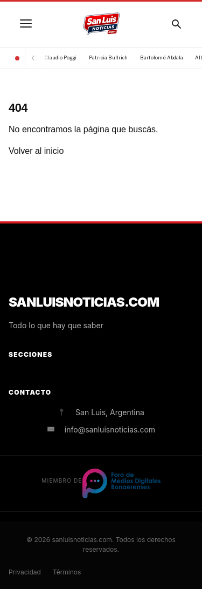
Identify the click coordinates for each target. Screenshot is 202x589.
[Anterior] (32, 58)
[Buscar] (176, 24)
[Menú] (26, 24)
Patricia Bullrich (108, 57)
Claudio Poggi (60, 57)
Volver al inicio (36, 150)
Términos (67, 572)
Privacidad (25, 572)
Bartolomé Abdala (161, 57)
